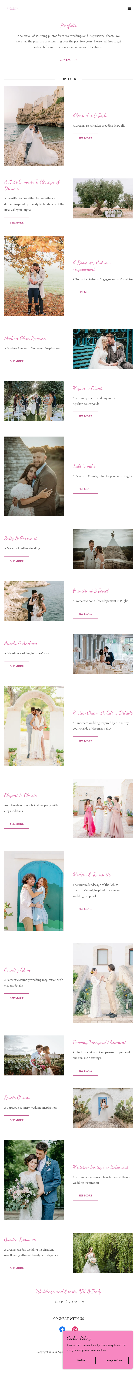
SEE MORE (85, 138)
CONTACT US (68, 60)
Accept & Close (114, 1360)
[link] (13, 8)
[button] (129, 8)
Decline (81, 1360)
